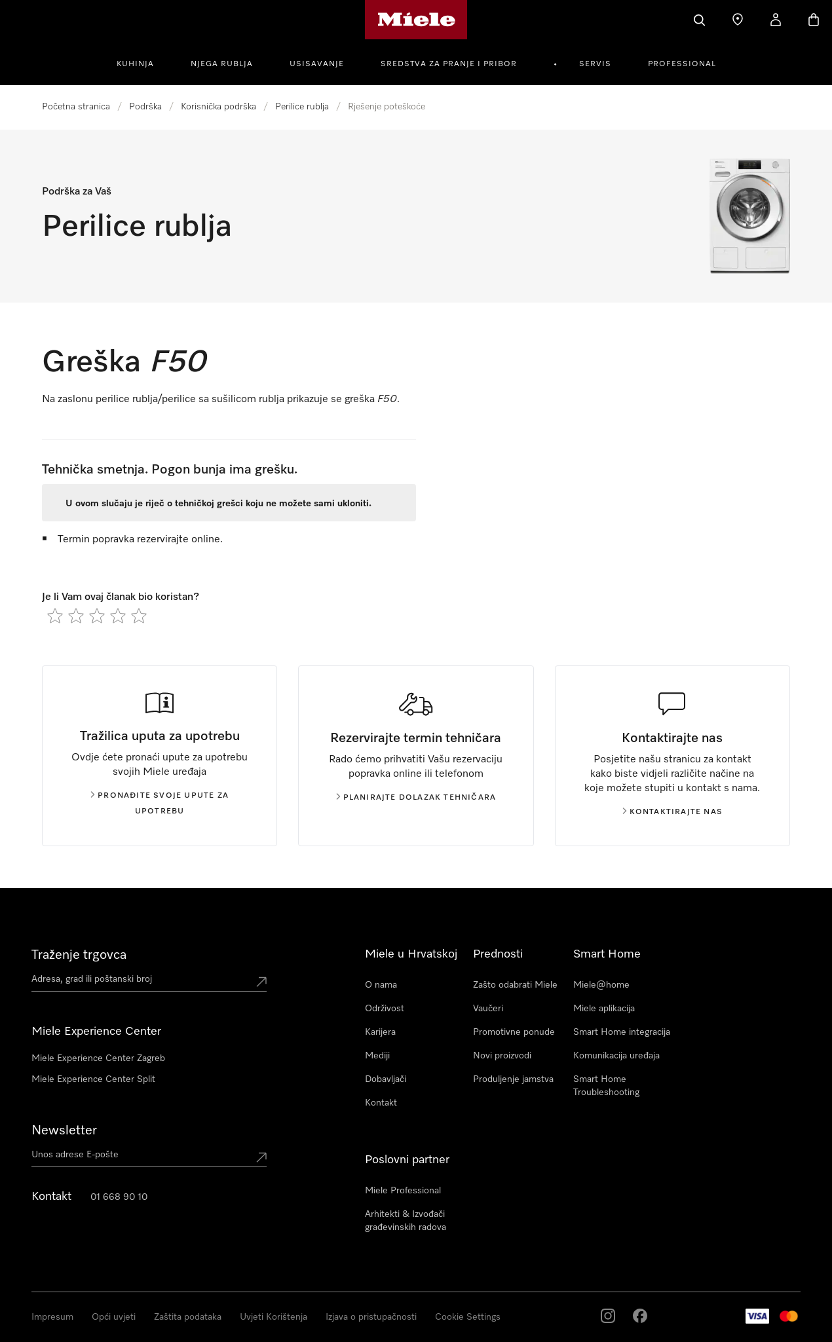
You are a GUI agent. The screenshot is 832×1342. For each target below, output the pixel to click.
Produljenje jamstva (513, 1079)
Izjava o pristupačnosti (371, 1317)
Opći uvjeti (114, 1317)
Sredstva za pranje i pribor (449, 64)
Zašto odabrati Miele (515, 985)
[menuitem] (142, 62)
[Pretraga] (700, 20)
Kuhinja (135, 64)
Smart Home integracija (621, 1032)
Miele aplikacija (604, 1008)
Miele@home (601, 985)
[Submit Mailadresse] (261, 1157)
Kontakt (381, 1103)
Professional (682, 64)
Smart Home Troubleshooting (606, 1086)
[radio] (55, 616)
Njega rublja (222, 64)
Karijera (380, 1032)
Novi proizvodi (502, 1055)
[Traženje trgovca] (738, 20)
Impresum (52, 1317)
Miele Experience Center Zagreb (98, 1058)
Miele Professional (403, 1190)
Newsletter (64, 1130)
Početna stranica (76, 106)
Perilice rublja (302, 106)
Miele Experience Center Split (93, 1079)
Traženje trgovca (78, 954)
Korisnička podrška (218, 106)
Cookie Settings (468, 1317)
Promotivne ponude (514, 1032)
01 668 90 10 (118, 1197)
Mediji (377, 1055)
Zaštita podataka (187, 1317)
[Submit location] (261, 982)
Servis (595, 64)
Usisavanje (317, 64)
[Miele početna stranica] (416, 19)
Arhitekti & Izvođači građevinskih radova (405, 1221)
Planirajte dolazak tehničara (416, 798)
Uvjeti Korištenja (273, 1317)
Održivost (384, 1008)
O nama (381, 985)
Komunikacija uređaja (616, 1055)
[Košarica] (814, 20)
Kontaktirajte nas (672, 812)
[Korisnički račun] (776, 20)
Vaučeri (488, 1008)
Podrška (145, 106)
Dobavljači (385, 1079)
